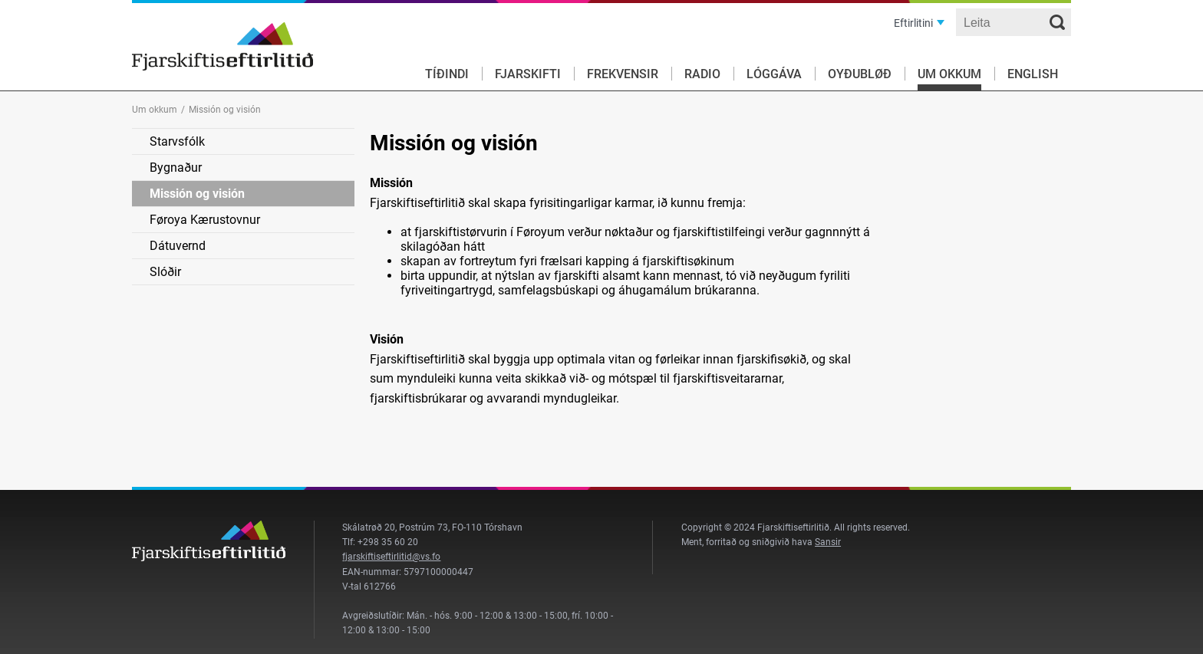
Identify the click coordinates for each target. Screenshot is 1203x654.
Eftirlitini (913, 23)
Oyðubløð (860, 74)
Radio (702, 74)
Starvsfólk (177, 141)
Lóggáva (774, 74)
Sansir (828, 542)
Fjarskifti (528, 74)
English (1032, 74)
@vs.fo (426, 556)
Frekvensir (622, 74)
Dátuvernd (178, 245)
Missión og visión (197, 193)
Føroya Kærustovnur (205, 219)
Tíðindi (447, 74)
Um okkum (949, 74)
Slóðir (165, 272)
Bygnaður (176, 167)
